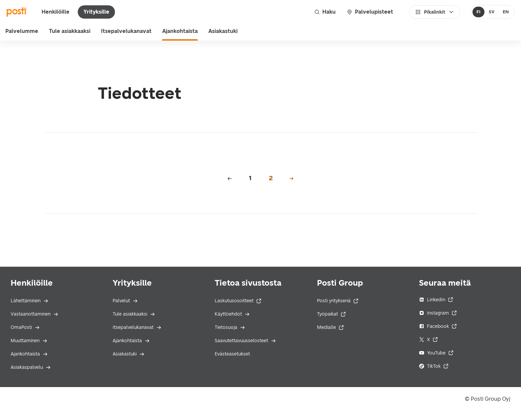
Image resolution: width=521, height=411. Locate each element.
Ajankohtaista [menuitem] (180, 31)
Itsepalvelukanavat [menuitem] (126, 31)
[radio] (478, 12)
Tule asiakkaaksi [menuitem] (69, 31)
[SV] (491, 12)
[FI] (478, 12)
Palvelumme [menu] (21, 31)
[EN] (505, 12)
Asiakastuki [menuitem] (223, 31)
